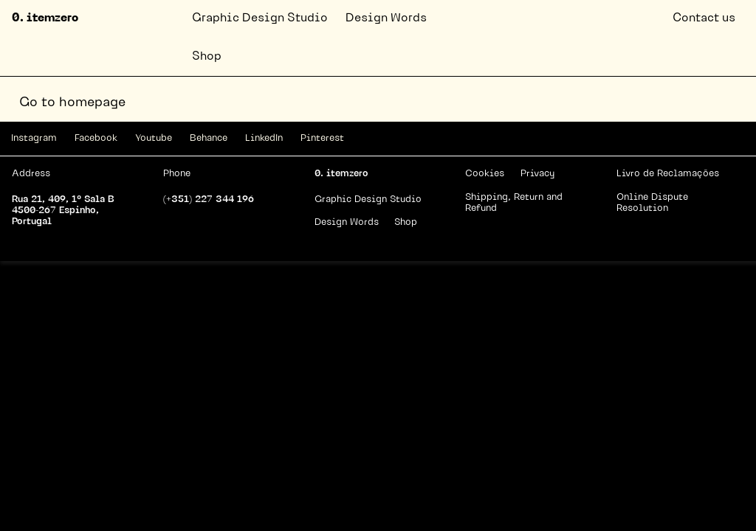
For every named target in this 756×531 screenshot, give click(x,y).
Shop (206, 57)
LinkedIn (264, 138)
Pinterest (322, 138)
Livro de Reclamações (667, 173)
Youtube (153, 138)
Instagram (34, 138)
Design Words (386, 18)
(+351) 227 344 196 (208, 199)
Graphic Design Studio (260, 18)
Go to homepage (72, 103)
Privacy (537, 173)
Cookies (484, 173)
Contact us (704, 18)
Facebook (96, 138)
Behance (208, 138)
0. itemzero (45, 18)
